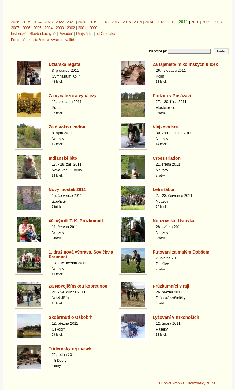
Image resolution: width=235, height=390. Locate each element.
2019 (93, 22)
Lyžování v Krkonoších (176, 317)
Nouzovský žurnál (201, 383)
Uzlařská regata (64, 64)
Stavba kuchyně (42, 34)
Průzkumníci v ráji (171, 286)
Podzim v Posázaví (172, 95)
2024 (37, 22)
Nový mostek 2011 (67, 189)
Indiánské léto (63, 158)
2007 (15, 28)
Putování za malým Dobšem (181, 252)
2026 (15, 22)
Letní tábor (164, 189)
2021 (71, 22)
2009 (206, 22)
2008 (217, 22)
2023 (49, 22)
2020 (82, 22)
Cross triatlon (167, 158)
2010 (195, 22)
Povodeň (66, 34)
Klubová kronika (171, 383)
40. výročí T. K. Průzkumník (76, 220)
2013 (160, 22)
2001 (82, 28)
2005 (37, 28)
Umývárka (84, 34)
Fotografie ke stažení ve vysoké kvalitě (42, 40)
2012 (171, 22)
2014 (149, 22)
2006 (26, 28)
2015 (138, 22)
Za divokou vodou (67, 126)
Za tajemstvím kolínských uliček (185, 64)
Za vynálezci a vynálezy (72, 95)
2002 (71, 28)
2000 (93, 28)
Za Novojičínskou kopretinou (78, 286)
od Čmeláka (105, 34)
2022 (60, 22)
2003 (60, 28)
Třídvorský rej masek (70, 348)
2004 (49, 28)
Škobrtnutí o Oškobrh (71, 317)
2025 (26, 22)
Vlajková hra (165, 126)
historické (19, 34)
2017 (116, 22)
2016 (127, 22)
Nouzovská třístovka (173, 220)
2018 (104, 22)
